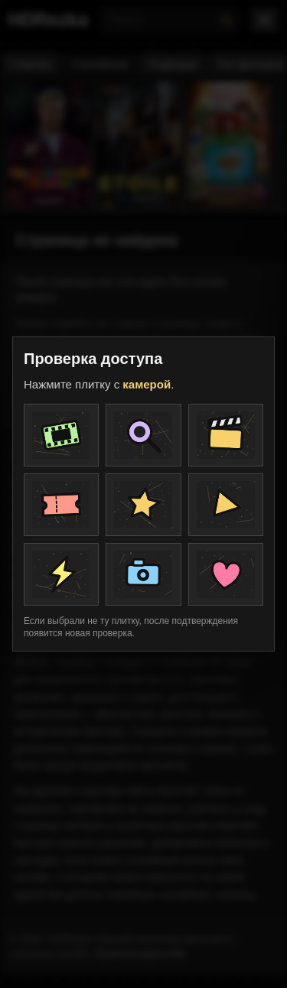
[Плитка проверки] (61, 435)
